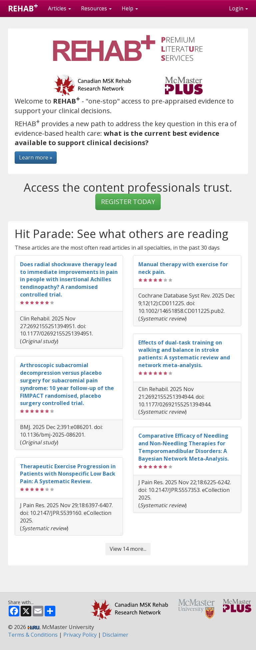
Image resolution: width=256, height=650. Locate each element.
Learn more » (35, 157)
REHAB (23, 7)
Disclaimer (115, 634)
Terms (33, 634)
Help (130, 8)
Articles (59, 8)
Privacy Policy (80, 634)
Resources (96, 8)
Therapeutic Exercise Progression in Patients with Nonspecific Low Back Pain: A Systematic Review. (68, 474)
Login (238, 8)
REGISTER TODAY (128, 201)
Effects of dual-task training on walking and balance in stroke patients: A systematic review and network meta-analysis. (184, 354)
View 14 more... (128, 548)
